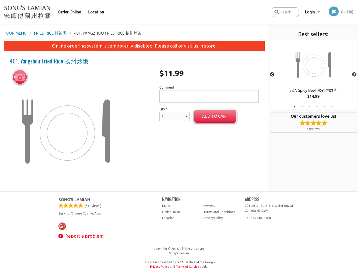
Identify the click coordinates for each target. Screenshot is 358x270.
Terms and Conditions (219, 212)
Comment (209, 94)
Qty (174, 114)
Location (96, 12)
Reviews (209, 205)
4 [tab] (316, 106)
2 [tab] (302, 106)
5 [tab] (324, 106)
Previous (272, 74)
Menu (166, 205)
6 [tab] (331, 106)
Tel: (258, 217)
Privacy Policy (213, 217)
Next (354, 74)
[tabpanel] (313, 74)
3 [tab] (309, 106)
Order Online (69, 12)
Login (310, 12)
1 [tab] (294, 106)
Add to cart (215, 116)
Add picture (20, 77)
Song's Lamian (74, 199)
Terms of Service (187, 266)
